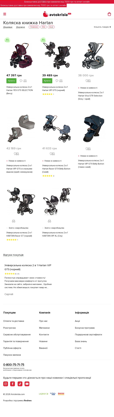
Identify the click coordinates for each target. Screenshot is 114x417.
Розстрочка (9, 327)
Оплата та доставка (13, 321)
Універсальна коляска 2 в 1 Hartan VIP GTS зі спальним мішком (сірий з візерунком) (19, 168)
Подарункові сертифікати (88, 334)
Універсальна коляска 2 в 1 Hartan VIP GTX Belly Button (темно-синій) (91, 163)
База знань (81, 341)
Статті (78, 348)
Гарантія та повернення (16, 341)
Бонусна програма (85, 327)
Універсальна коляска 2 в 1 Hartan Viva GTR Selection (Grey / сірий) (91, 95)
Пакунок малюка (12, 354)
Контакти (44, 334)
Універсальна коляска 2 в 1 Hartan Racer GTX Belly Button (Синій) (56, 168)
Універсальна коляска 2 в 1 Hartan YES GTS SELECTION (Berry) (19, 90)
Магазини (44, 327)
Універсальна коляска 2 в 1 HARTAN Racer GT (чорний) (19, 234)
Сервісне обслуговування (17, 334)
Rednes (28, 400)
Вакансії (43, 348)
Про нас (43, 321)
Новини (43, 341)
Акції (77, 321)
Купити (11, 80)
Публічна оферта (12, 348)
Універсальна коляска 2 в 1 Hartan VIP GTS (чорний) (55, 89)
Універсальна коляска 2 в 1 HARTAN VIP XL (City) (55, 234)
